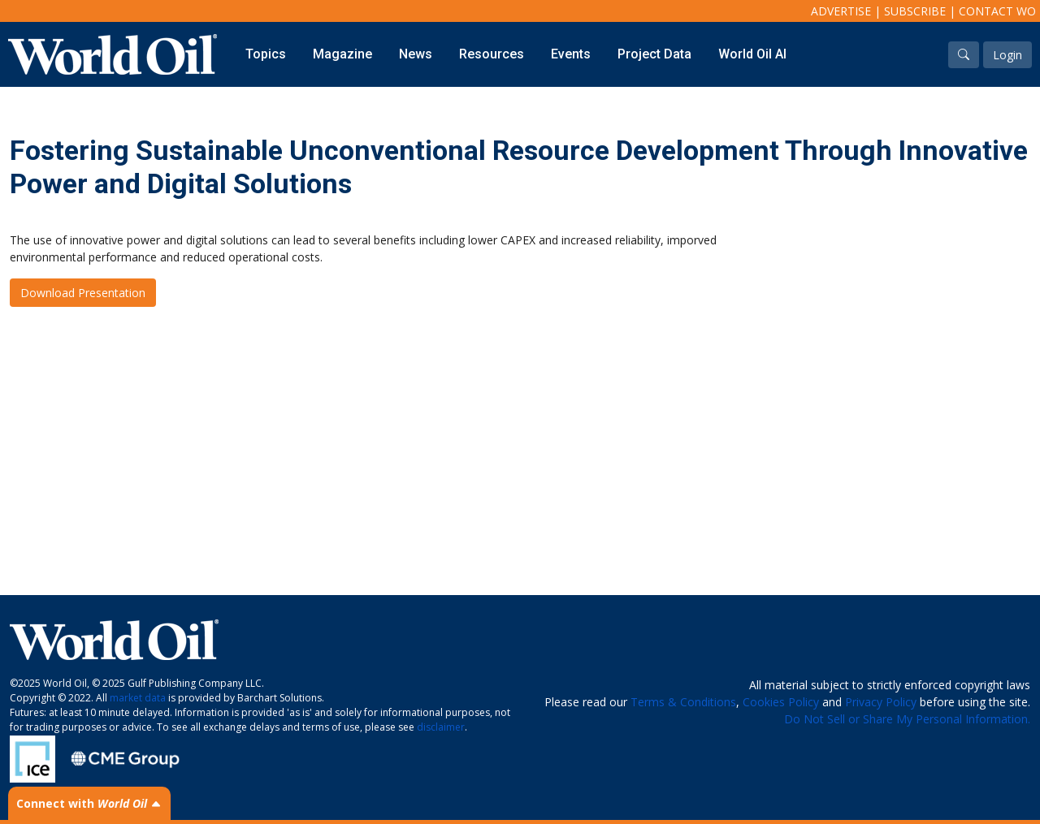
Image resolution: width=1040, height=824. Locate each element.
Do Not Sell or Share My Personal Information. (907, 719)
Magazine (342, 54)
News (415, 54)
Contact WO (997, 11)
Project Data (654, 54)
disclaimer (441, 727)
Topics (265, 54)
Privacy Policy (880, 702)
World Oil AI (752, 54)
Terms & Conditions (683, 702)
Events (571, 54)
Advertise (841, 11)
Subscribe (915, 11)
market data (138, 698)
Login (1007, 55)
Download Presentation (82, 292)
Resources (491, 54)
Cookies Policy (781, 702)
